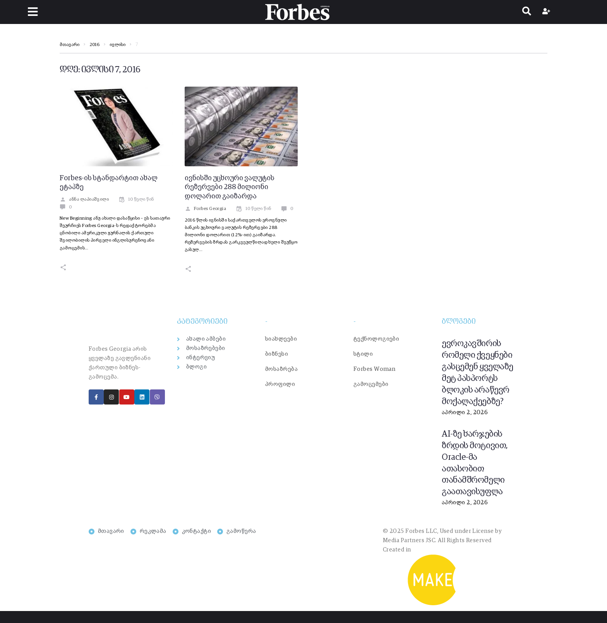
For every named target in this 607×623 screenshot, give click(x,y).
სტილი (363, 354)
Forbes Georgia (205, 209)
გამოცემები (371, 384)
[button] (33, 12)
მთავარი (69, 45)
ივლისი (117, 45)
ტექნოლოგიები (376, 339)
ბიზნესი (276, 354)
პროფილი (280, 384)
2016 (94, 45)
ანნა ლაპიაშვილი (84, 199)
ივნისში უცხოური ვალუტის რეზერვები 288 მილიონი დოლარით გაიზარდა (229, 187)
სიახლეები (281, 339)
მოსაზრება (281, 369)
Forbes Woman (374, 369)
